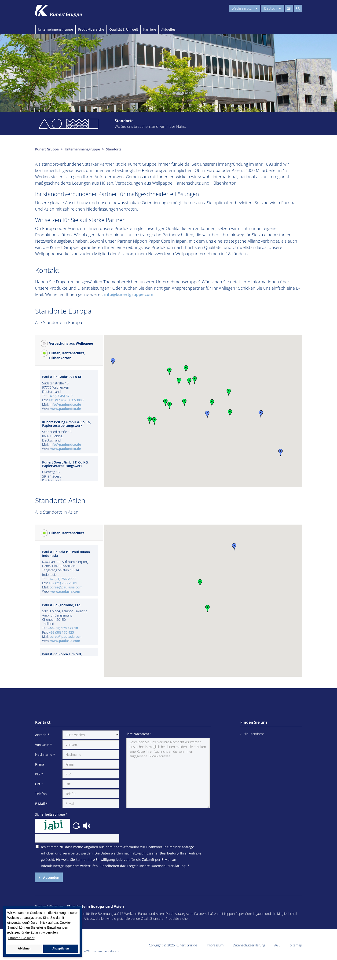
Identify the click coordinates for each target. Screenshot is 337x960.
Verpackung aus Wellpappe (71, 343)
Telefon (41, 794)
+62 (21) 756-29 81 (63, 583)
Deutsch (272, 8)
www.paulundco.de (65, 408)
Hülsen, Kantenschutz (66, 533)
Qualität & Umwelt (123, 29)
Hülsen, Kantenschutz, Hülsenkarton (67, 355)
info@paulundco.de (65, 404)
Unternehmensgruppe (55, 29)
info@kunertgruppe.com (128, 294)
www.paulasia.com (65, 591)
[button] (179, 381)
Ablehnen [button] (24, 948)
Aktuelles (168, 29)
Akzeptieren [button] (60, 948)
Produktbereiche (91, 29)
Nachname (45, 754)
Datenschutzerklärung (249, 945)
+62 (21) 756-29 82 (62, 579)
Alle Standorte (253, 734)
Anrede (42, 735)
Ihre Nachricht (139, 734)
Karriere (149, 29)
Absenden (50, 877)
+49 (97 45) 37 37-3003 (66, 400)
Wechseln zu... (244, 8)
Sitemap (296, 945)
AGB (277, 945)
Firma (39, 764)
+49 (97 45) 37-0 (60, 396)
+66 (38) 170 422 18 (63, 628)
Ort (39, 784)
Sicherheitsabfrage (51, 814)
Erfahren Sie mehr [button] (21, 938)
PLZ (39, 774)
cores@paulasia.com (66, 587)
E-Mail (41, 803)
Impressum (215, 945)
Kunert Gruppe (47, 149)
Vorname (43, 744)
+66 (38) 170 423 (61, 632)
